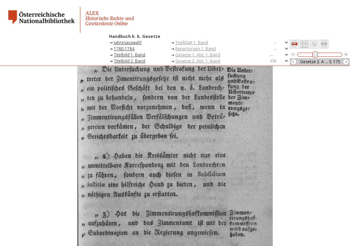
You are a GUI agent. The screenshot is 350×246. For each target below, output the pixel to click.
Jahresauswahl (128, 42)
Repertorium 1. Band (195, 49)
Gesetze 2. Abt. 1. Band (197, 61)
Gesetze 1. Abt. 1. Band (197, 55)
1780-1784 (124, 49)
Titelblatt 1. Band (191, 42)
